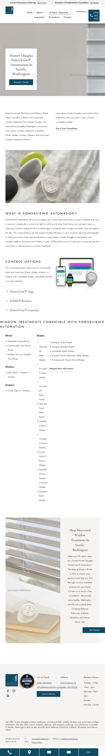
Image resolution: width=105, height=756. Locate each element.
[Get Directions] (29, 752)
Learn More (41, 2)
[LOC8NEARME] (27, 678)
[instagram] (14, 691)
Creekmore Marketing (69, 739)
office (39, 687)
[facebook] (8, 691)
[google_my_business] (8, 696)
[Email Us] (69, 752)
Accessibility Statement (40, 739)
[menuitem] (30, 12)
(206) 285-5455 (44, 682)
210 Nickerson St (68, 682)
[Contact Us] (49, 752)
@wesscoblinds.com (51, 687)
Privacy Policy (37, 742)
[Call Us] (10, 752)
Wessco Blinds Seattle (27, 682)
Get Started (94, 2)
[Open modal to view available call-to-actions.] (88, 752)
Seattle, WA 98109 (68, 687)
